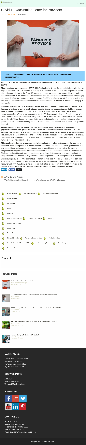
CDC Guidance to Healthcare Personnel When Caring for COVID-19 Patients (34, 180)
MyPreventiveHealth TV (14, 367)
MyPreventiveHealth (13, 361)
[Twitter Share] (19, 169)
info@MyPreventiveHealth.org (23, 432)
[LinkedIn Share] (4, 169)
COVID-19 (8, 177)
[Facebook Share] (12, 169)
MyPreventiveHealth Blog (15, 364)
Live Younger (18, 177)
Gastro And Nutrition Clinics (16, 359)
